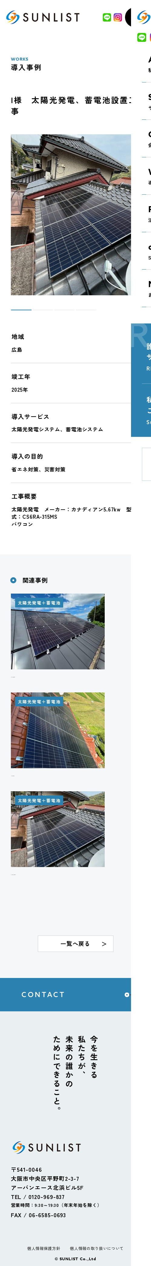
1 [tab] (14, 313)
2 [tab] (36, 313)
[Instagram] (116, 17)
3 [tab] (57, 313)
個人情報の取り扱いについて (96, 1248)
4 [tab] (79, 313)
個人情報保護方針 (43, 1248)
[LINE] (105, 17)
